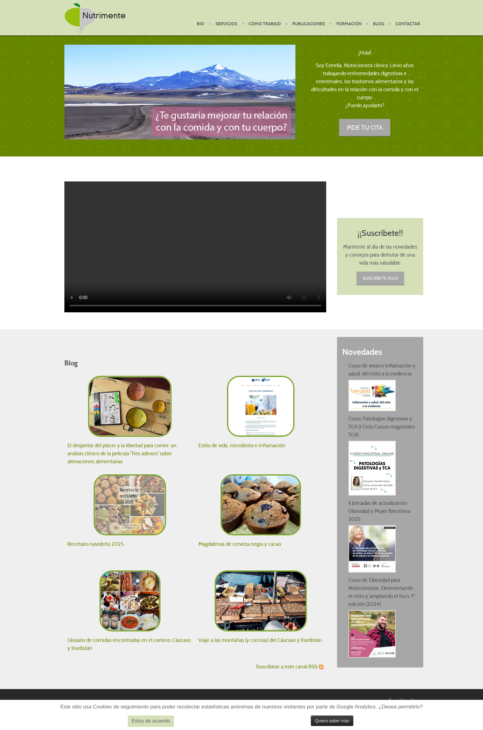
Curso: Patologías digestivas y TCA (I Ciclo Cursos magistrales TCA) (381, 427)
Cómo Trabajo (265, 23)
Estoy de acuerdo (151, 721)
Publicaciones (308, 23)
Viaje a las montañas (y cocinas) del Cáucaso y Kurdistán (260, 640)
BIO (200, 23)
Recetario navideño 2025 (95, 544)
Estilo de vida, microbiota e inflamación (241, 445)
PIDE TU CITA (365, 127)
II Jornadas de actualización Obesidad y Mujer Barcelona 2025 (379, 511)
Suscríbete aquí (380, 278)
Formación (349, 23)
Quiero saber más (332, 720)
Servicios (226, 23)
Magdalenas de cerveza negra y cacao (239, 544)
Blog (378, 23)
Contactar (408, 23)
